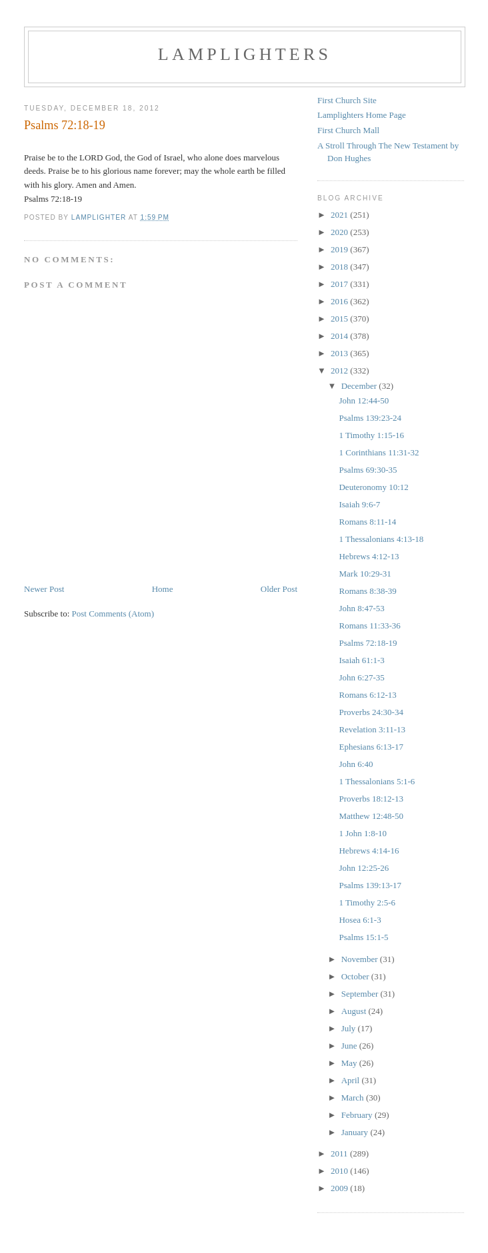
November (360, 959)
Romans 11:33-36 (369, 625)
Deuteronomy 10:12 (373, 487)
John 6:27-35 (361, 677)
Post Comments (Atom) (113, 614)
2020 (340, 232)
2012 (340, 371)
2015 (340, 319)
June (350, 1046)
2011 (340, 1153)
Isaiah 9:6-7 (359, 504)
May (350, 1063)
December (360, 386)
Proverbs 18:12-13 (371, 799)
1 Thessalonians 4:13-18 (381, 539)
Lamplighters (244, 54)
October (356, 976)
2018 (340, 267)
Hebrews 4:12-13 (369, 556)
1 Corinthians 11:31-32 (379, 452)
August (355, 1011)
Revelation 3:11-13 (372, 729)
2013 (340, 353)
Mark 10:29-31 (365, 574)
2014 (340, 336)
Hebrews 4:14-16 (369, 851)
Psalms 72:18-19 (368, 643)
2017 (340, 284)
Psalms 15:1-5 (363, 937)
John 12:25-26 (364, 868)
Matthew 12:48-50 (371, 816)
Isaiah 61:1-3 (361, 660)
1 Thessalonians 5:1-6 (377, 781)
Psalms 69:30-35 (368, 470)
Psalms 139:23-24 (370, 418)
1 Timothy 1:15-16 (371, 435)
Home (162, 589)
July (349, 1028)
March (353, 1098)
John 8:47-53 (361, 608)
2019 (340, 249)
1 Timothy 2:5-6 (367, 902)
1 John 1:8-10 (363, 833)
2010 (340, 1171)
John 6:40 (356, 764)
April (351, 1080)
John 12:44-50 (364, 400)
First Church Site (347, 100)
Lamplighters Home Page (361, 115)
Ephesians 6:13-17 (371, 747)
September (361, 994)
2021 (340, 215)
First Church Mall (348, 130)
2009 (340, 1188)
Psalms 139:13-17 (370, 885)
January (356, 1132)
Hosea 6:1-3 (360, 920)
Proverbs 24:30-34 (371, 712)
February (358, 1115)
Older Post (279, 589)
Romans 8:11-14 (367, 522)
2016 (340, 301)
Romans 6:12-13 (367, 695)
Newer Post (44, 589)
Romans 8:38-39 (367, 591)
